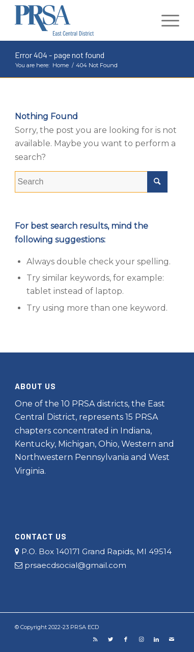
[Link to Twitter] (110, 639)
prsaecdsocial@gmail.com (70, 565)
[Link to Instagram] (141, 639)
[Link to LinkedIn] (156, 639)
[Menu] (165, 20)
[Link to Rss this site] (95, 639)
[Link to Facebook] (125, 639)
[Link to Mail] (171, 639)
